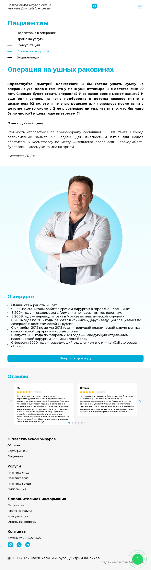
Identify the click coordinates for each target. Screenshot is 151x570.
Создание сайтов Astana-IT (121, 562)
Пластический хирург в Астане (29, 6)
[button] (69, 423)
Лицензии (15, 456)
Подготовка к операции (36, 33)
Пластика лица (18, 472)
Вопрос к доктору (75, 358)
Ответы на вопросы (33, 51)
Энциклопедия (29, 57)
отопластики (38, 132)
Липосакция (16, 489)
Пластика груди (19, 483)
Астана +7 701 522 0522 (24, 538)
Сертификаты (17, 451)
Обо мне (13, 445)
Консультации (28, 45)
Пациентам (15, 505)
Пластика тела (17, 478)
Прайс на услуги (30, 39)
